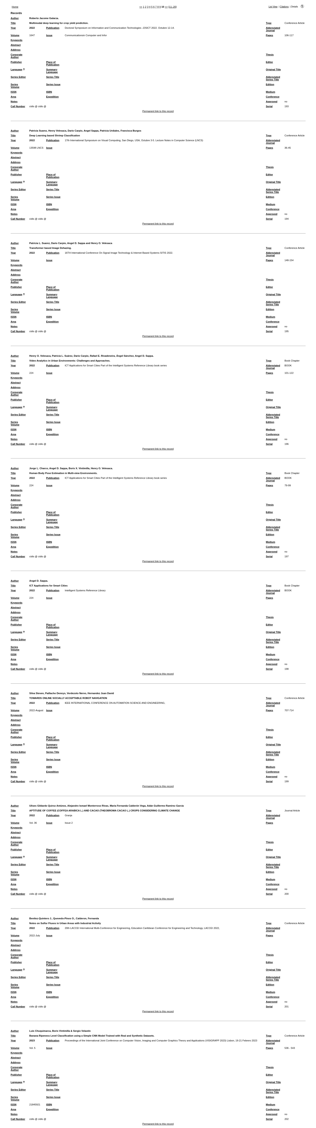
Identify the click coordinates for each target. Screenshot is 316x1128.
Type (268, 23)
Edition (270, 84)
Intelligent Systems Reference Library (85, 590)
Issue (49, 35)
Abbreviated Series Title (273, 78)
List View (273, 6)
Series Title (52, 77)
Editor (269, 62)
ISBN (49, 92)
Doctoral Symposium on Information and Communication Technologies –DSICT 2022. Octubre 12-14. (119, 28)
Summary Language (52, 70)
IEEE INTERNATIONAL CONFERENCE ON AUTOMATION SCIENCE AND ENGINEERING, (115, 703)
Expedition (52, 96)
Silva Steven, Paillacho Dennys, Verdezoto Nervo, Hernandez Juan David (71, 693)
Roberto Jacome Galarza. (44, 18)
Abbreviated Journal (273, 29)
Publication (52, 28)
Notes (14, 101)
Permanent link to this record (158, 111)
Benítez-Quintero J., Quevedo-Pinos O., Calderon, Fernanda (64, 918)
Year (13, 28)
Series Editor (18, 77)
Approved (271, 101)
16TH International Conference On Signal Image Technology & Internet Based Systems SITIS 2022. (119, 252)
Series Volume (15, 85)
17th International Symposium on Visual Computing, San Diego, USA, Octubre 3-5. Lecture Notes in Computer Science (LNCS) (134, 140)
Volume (15, 35)
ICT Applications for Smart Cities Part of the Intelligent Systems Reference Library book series (116, 365)
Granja (68, 815)
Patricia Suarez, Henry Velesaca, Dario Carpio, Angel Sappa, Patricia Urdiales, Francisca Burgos (85, 130)
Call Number (18, 106)
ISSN (13, 92)
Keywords (16, 40)
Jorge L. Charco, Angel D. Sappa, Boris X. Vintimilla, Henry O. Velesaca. (71, 468)
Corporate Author (16, 56)
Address (16, 49)
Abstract (16, 45)
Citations (284, 6)
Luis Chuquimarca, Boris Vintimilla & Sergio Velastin (60, 1031)
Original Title (273, 69)
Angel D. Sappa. (38, 580)
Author (15, 18)
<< (140, 6)
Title (13, 23)
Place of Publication (52, 63)
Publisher (16, 62)
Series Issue (53, 84)
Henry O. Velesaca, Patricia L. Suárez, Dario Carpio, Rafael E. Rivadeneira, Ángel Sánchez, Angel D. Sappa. (91, 356)
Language (16, 69)
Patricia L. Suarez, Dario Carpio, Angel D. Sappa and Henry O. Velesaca (70, 243)
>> (166, 6)
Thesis (270, 54)
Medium (270, 92)
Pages (269, 35)
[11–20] (172, 6)
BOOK (288, 365)
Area (13, 96)
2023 (32, 1040)
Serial (269, 106)
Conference (273, 96)
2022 (32, 28)
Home (15, 6)
